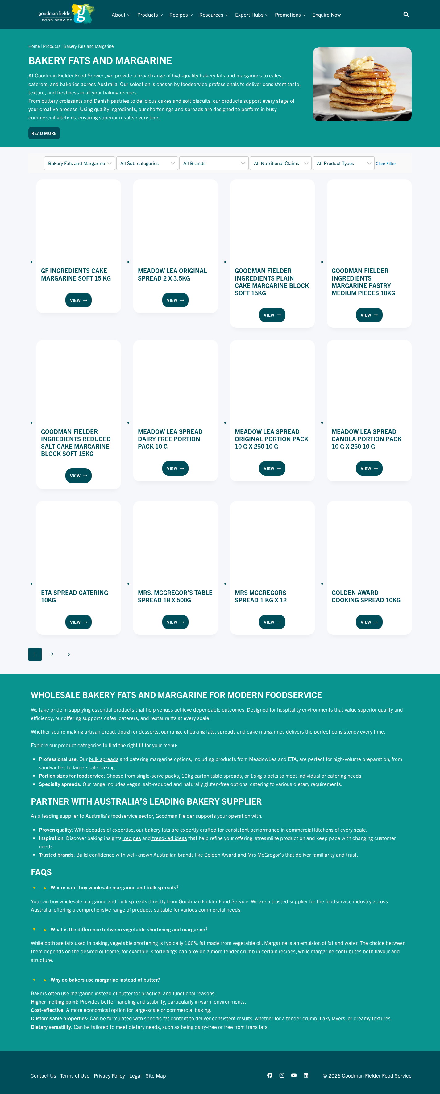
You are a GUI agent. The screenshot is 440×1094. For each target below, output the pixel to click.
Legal (135, 1075)
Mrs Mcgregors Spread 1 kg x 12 (261, 596)
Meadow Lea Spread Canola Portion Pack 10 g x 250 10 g (366, 438)
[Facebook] (269, 1075)
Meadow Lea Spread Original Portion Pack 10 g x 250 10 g (271, 438)
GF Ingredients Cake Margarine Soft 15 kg (76, 274)
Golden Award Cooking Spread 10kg (366, 596)
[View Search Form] (406, 14)
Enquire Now (326, 14)
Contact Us (43, 1075)
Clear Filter (386, 163)
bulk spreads (103, 758)
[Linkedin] (306, 1075)
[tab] (220, 895)
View (81, 301)
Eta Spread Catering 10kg (74, 596)
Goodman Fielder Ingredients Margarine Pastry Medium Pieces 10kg (363, 282)
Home (34, 46)
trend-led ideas (169, 837)
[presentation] (78, 221)
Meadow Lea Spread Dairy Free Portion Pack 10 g (170, 438)
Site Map (156, 1075)
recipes (132, 837)
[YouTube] (293, 1075)
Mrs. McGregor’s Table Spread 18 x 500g (175, 596)
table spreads (226, 775)
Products (51, 46)
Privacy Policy (109, 1075)
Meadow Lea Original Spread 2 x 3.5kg (172, 274)
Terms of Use (74, 1075)
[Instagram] (281, 1075)
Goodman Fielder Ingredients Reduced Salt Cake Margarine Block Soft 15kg (76, 442)
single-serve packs (157, 775)
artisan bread (100, 731)
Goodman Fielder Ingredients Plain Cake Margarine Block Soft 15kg (272, 282)
